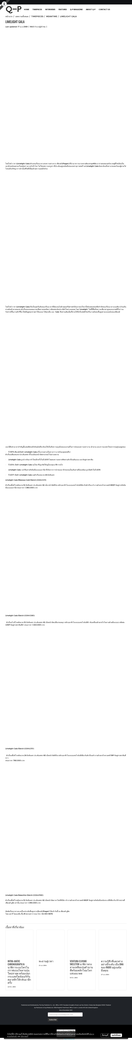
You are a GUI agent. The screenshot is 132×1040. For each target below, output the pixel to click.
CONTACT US (104, 9)
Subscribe (53, 1020)
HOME (26, 9)
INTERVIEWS (50, 9)
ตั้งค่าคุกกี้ (105, 1035)
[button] (115, 9)
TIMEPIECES (37, 9)
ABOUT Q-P (90, 9)
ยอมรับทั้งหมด (116, 1035)
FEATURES (63, 9)
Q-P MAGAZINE (76, 9)
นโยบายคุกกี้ (24, 1036)
